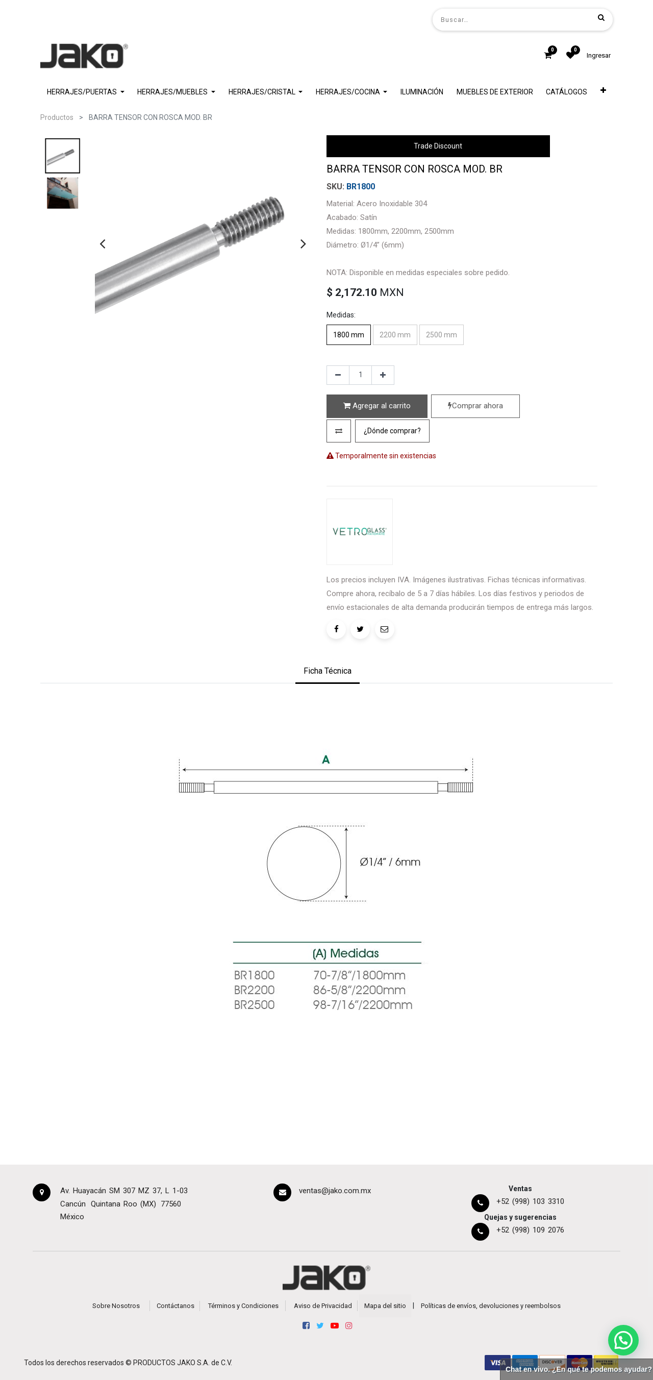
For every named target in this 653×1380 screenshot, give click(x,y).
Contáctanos (175, 1306)
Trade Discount (438, 146)
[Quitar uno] (337, 375)
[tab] (327, 672)
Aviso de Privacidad (323, 1306)
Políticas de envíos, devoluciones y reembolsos (491, 1306)
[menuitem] (422, 92)
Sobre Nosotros (116, 1306)
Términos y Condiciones (243, 1306)
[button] (603, 92)
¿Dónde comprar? (392, 431)
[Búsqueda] (601, 17)
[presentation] (102, 243)
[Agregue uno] (382, 375)
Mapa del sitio (385, 1306)
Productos (56, 117)
